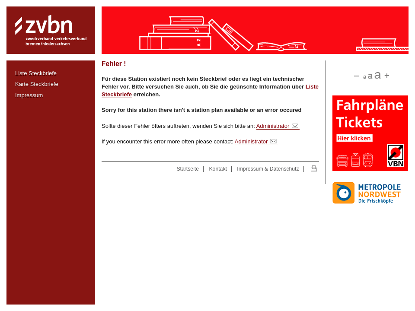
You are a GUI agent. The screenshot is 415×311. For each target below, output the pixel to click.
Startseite (187, 169)
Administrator (273, 126)
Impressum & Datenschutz (268, 169)
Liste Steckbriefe (36, 73)
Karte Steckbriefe (36, 84)
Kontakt (218, 169)
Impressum (29, 95)
